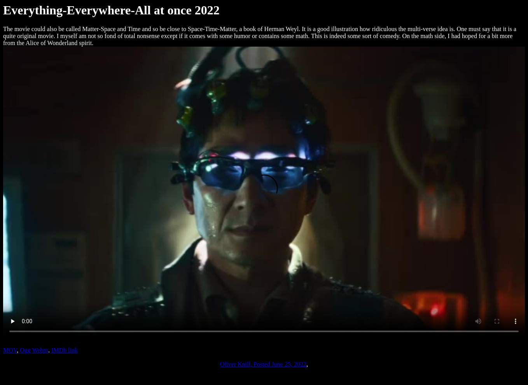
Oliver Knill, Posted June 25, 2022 (263, 364)
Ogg (25, 350)
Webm (40, 350)
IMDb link (64, 350)
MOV (10, 350)
